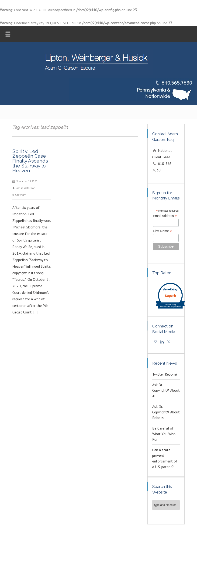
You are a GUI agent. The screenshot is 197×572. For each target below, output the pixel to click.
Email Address (165, 216)
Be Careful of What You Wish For (164, 434)
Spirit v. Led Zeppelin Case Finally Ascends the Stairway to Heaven (30, 161)
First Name (162, 231)
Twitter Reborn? (164, 374)
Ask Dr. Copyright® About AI (166, 390)
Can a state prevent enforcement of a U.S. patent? (164, 458)
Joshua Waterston (25, 188)
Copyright (20, 194)
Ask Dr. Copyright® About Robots (166, 412)
